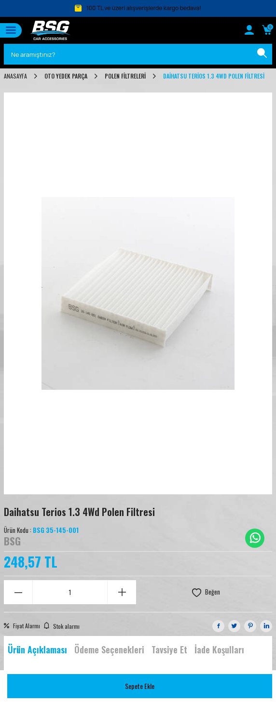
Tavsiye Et (169, 649)
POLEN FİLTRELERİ (125, 76)
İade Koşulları (219, 649)
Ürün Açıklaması (37, 649)
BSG (12, 541)
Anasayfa (15, 76)
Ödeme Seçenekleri (109, 649)
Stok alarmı (62, 626)
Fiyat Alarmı (22, 626)
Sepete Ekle (139, 686)
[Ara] (262, 54)
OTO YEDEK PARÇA (65, 76)
